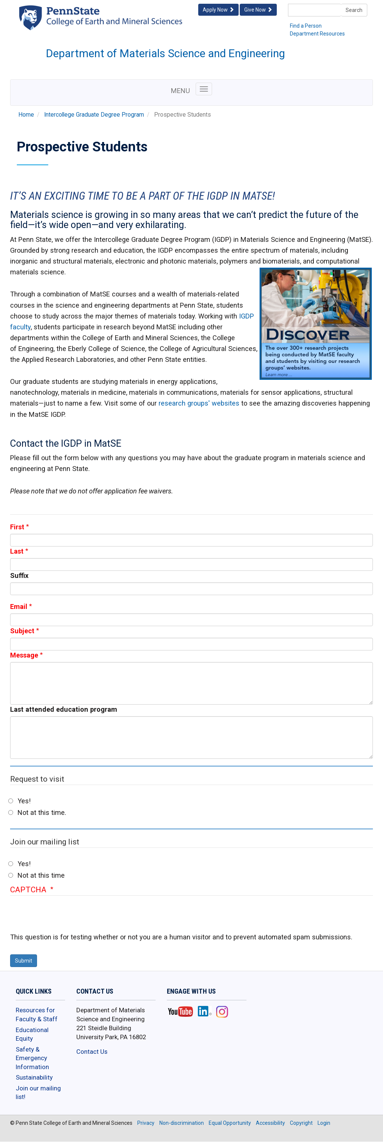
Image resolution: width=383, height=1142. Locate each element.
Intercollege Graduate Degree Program (94, 114)
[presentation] (67, 917)
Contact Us (91, 1051)
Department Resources (317, 34)
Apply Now (218, 10)
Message (24, 655)
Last (17, 551)
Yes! (24, 801)
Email (18, 606)
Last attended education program (63, 709)
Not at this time (41, 875)
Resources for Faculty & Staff (37, 1014)
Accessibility (270, 1123)
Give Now (258, 10)
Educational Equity (32, 1034)
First (17, 527)
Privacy (145, 1123)
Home (26, 114)
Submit (23, 961)
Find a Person (306, 26)
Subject (22, 631)
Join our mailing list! (38, 1092)
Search (354, 10)
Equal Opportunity (230, 1123)
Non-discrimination (181, 1123)
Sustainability (34, 1077)
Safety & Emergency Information (32, 1058)
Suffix (19, 575)
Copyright (301, 1123)
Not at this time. (42, 812)
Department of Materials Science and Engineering (165, 53)
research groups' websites (199, 403)
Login (324, 1123)
